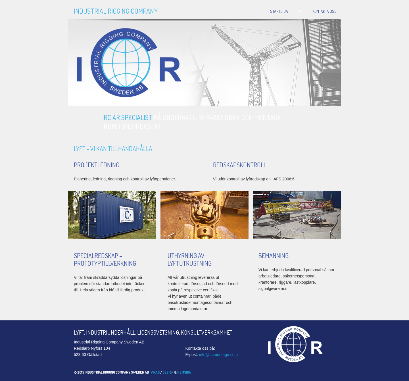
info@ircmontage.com (218, 354)
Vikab (155, 372)
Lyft (300, 11)
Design (168, 372)
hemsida (184, 372)
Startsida (279, 11)
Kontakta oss (324, 11)
